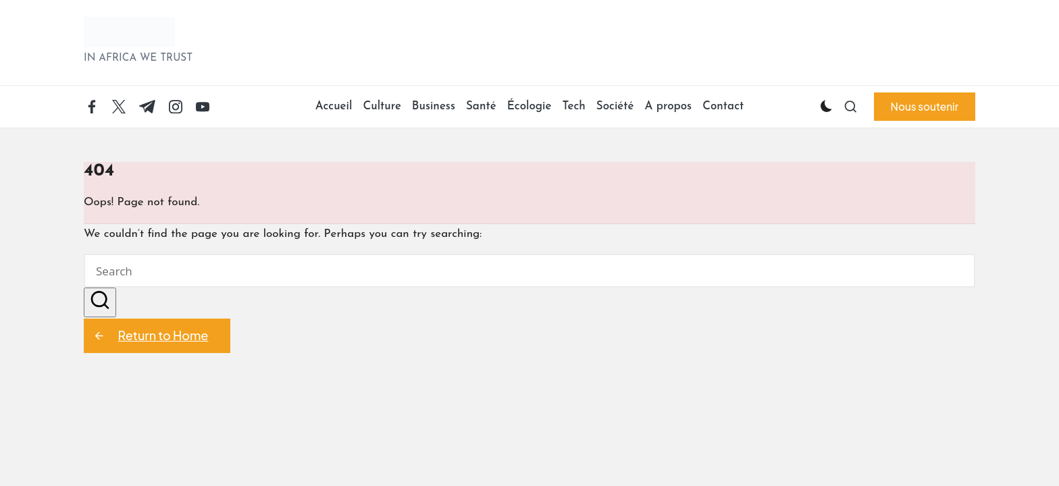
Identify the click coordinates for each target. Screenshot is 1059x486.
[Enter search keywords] (529, 271)
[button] (924, 106)
